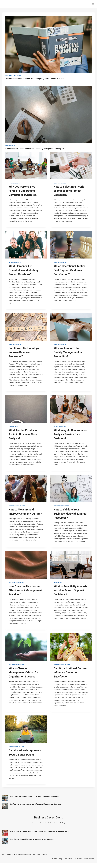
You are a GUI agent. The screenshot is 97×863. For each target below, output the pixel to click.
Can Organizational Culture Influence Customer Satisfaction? (70, 672)
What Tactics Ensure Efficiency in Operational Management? (32, 839)
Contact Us (68, 859)
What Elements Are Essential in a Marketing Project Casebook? (23, 270)
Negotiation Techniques (17, 747)
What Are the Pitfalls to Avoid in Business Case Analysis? (23, 434)
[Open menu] (93, 3)
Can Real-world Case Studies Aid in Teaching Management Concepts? (34, 148)
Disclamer (78, 859)
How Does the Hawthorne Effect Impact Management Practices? (25, 590)
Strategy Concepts (15, 183)
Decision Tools (58, 582)
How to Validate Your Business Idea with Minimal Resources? (70, 513)
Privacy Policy (88, 859)
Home (54, 859)
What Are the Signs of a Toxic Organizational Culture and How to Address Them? (39, 831)
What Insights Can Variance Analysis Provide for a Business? (70, 434)
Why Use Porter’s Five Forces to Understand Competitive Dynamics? (23, 190)
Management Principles (17, 582)
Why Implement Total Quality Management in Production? (68, 352)
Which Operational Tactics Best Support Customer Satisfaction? (70, 270)
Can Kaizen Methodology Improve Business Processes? (24, 352)
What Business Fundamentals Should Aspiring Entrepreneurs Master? (34, 78)
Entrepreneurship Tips (13, 75)
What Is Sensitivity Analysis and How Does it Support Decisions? (70, 590)
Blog (60, 859)
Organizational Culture (17, 506)
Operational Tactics (60, 262)
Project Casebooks (60, 183)
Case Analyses (10, 145)
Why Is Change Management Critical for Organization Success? (23, 672)
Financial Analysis (60, 426)
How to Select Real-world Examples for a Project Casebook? (69, 190)
